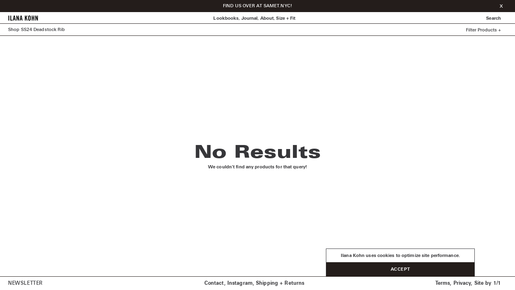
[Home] (23, 19)
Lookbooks (226, 18)
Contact (214, 283)
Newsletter (25, 283)
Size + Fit (285, 18)
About (267, 18)
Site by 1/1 (487, 283)
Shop (13, 29)
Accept (400, 269)
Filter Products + (483, 30)
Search (493, 18)
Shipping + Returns (280, 283)
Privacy (462, 283)
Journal (249, 18)
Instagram (240, 283)
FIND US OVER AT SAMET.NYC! (257, 6)
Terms (442, 283)
